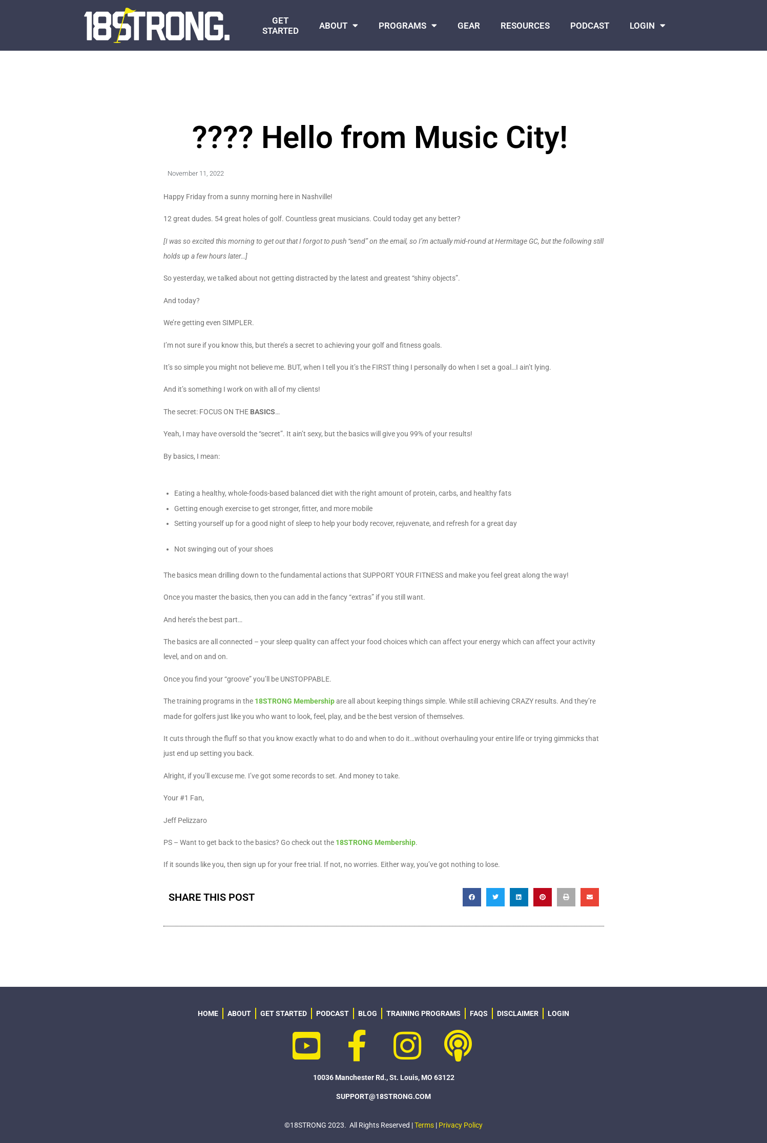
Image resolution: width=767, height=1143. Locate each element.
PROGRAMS (408, 25)
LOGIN (648, 25)
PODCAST (589, 25)
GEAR (469, 25)
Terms (424, 1125)
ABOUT (338, 25)
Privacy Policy (461, 1125)
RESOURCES (525, 25)
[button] (472, 897)
